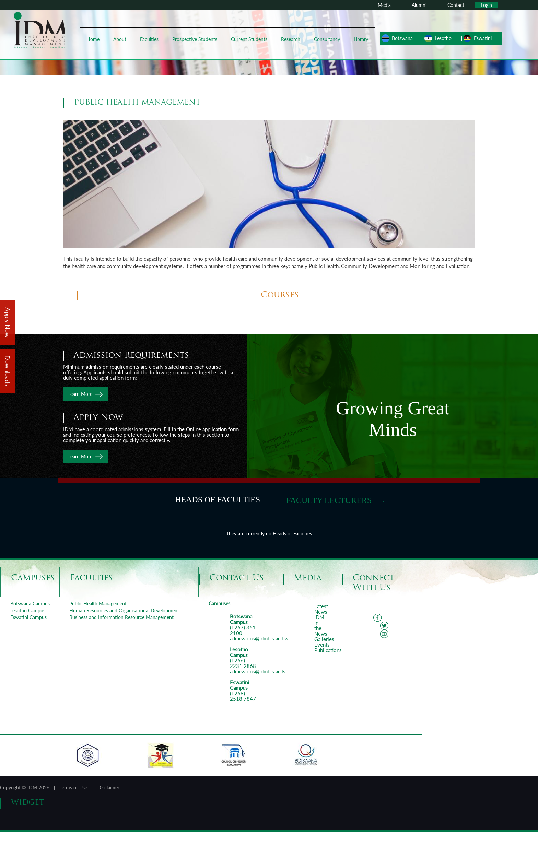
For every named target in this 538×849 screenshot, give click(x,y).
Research (290, 39)
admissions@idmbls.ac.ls (257, 671)
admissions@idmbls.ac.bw (259, 638)
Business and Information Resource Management (121, 617)
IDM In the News (320, 625)
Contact (455, 5)
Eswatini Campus (28, 617)
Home (92, 39)
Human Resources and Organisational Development (124, 610)
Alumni (419, 5)
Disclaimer (108, 787)
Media (384, 5)
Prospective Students (194, 39)
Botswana (400, 38)
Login (486, 5)
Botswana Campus (30, 603)
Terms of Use (73, 787)
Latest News (321, 609)
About (119, 39)
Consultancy (326, 39)
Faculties (148, 39)
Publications (328, 650)
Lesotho (441, 38)
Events (322, 644)
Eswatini (481, 38)
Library (360, 39)
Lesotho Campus (27, 610)
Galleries (324, 639)
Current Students (248, 39)
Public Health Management (98, 603)
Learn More (80, 394)
